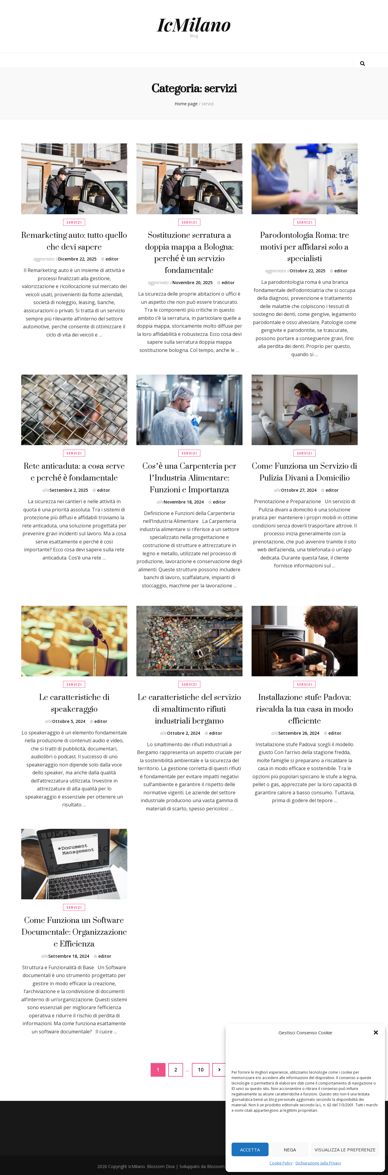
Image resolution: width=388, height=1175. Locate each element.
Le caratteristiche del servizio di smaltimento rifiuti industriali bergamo (189, 708)
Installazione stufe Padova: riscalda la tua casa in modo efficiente (304, 708)
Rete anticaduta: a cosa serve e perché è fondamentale (74, 471)
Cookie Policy (281, 1163)
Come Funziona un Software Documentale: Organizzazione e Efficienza (74, 931)
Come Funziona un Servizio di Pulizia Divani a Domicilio (304, 471)
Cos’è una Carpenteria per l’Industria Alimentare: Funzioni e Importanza (189, 476)
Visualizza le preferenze (345, 1150)
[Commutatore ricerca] (362, 64)
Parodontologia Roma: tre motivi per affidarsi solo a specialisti (304, 246)
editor (112, 258)
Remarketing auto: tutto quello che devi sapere (74, 240)
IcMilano (194, 24)
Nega (290, 1150)
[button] (376, 1032)
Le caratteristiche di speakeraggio (74, 702)
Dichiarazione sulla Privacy (318, 1163)
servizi (74, 222)
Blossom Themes (224, 1164)
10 (203, 1066)
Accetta (250, 1150)
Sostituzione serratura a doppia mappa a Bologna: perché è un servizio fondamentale (189, 251)
